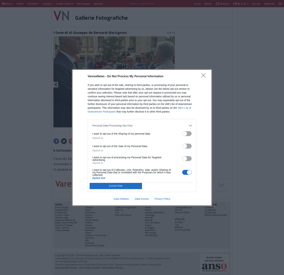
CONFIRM (116, 185)
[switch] (187, 133)
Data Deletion (121, 198)
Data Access (142, 198)
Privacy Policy (162, 198)
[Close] (204, 76)
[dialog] (142, 137)
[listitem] (142, 126)
